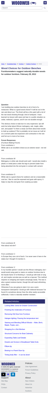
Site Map (4, 381)
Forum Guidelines (31, 370)
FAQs (3, 384)
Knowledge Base (11, 64)
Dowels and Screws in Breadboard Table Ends (22, 342)
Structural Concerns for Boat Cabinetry (19, 333)
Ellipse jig (8, 346)
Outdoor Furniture (31, 64)
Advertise (28, 387)
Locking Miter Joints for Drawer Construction (21, 305)
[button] (3, 374)
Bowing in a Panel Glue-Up (14, 350)
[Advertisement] (24, 37)
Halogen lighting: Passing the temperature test (21, 318)
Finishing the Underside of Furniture (18, 310)
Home (3, 64)
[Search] (22, 8)
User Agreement (31, 366)
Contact (4, 387)
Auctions (28, 391)
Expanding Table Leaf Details (15, 338)
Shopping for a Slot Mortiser (15, 329)
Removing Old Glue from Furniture (17, 314)
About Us (28, 384)
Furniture (21, 64)
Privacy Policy (30, 373)
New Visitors (29, 381)
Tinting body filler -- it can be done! (17, 355)
